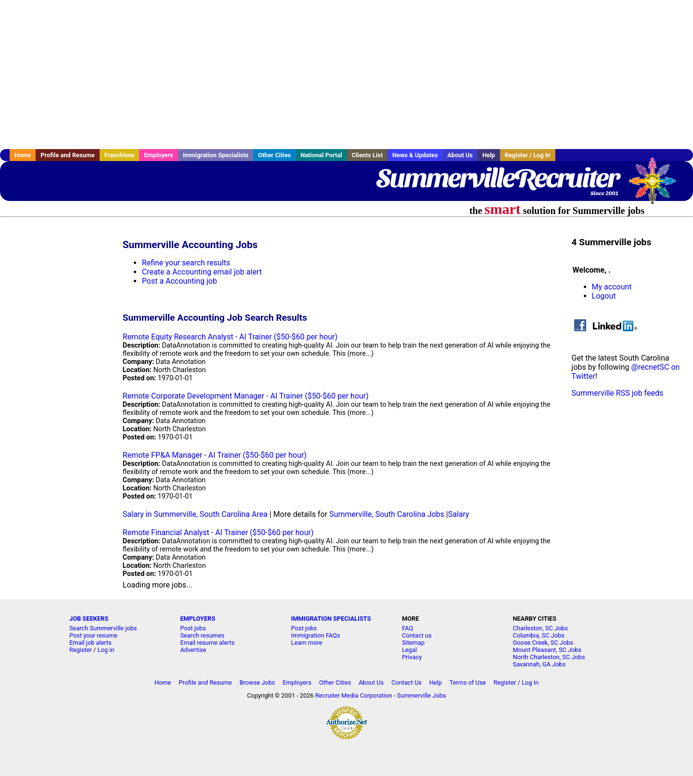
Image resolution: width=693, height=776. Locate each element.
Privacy (412, 657)
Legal (409, 649)
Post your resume (93, 635)
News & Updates (414, 155)
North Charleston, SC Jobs (549, 657)
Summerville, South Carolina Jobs (386, 514)
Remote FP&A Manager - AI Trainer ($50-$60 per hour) (215, 455)
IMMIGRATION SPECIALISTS (331, 618)
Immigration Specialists (215, 155)
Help (488, 155)
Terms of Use (467, 682)
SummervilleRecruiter (497, 178)
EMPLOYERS (197, 618)
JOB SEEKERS (88, 618)
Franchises (119, 155)
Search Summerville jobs (103, 628)
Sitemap (413, 642)
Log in (106, 649)
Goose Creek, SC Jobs (543, 642)
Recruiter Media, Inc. (657, 185)
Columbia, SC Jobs (539, 635)
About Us (460, 155)
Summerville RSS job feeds (618, 393)
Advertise (193, 649)
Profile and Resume (67, 155)
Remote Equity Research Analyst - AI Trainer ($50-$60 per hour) (230, 336)
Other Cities (274, 155)
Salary (458, 514)
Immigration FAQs (315, 635)
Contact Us (406, 682)
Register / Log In (528, 155)
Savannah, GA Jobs (539, 664)
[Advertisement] (346, 74)
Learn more (306, 642)
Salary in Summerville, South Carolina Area (195, 514)
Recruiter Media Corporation (353, 695)
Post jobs (192, 628)
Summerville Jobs (421, 695)
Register (80, 649)
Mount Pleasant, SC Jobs (547, 649)
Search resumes (202, 635)
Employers (158, 155)
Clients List (367, 155)
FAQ (407, 628)
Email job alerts (90, 642)
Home (22, 155)
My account (612, 286)
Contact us (417, 635)
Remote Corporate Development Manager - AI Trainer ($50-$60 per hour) (246, 396)
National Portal (321, 155)
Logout (604, 295)
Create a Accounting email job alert (202, 271)
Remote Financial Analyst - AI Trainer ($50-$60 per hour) (218, 532)
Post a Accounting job (179, 281)
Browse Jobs (257, 682)
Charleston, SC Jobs (540, 628)
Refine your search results (186, 262)
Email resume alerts (207, 642)
